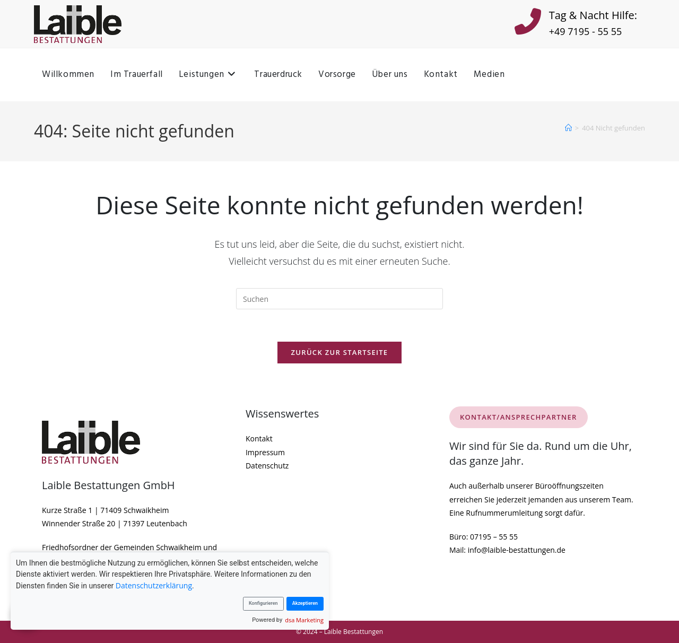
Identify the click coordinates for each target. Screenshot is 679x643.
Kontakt (259, 438)
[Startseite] (568, 128)
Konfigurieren (263, 603)
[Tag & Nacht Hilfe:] (528, 24)
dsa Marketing (304, 620)
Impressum (265, 452)
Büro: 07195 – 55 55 (483, 537)
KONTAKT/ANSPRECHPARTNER (518, 417)
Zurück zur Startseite (339, 352)
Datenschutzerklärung (154, 585)
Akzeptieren (305, 603)
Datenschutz (267, 465)
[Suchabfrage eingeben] (339, 298)
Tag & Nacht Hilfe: (593, 15)
